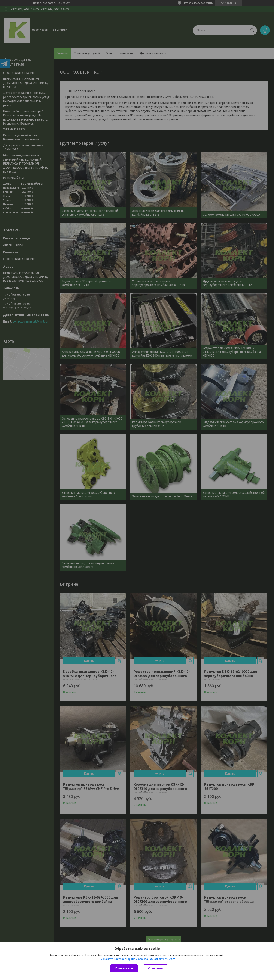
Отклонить (155, 968)
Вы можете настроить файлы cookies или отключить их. (135, 959)
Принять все (124, 968)
